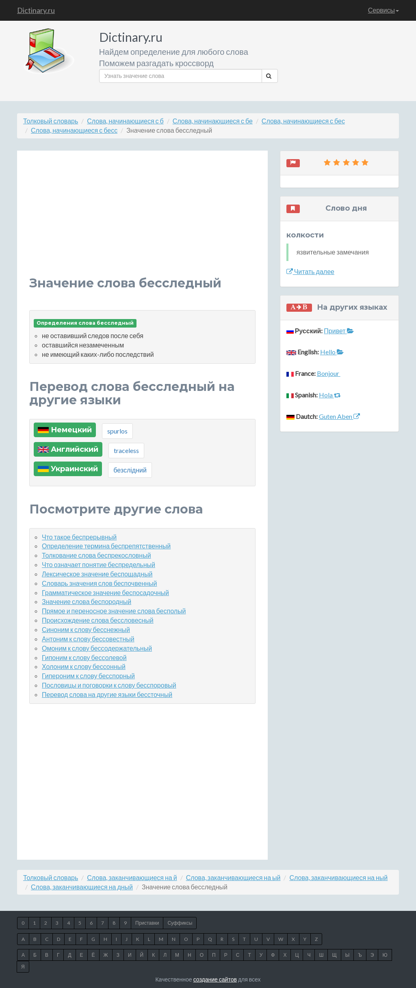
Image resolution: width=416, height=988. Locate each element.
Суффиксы (179, 923)
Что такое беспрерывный (79, 537)
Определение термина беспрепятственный (106, 546)
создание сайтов (215, 979)
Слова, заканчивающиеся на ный (338, 877)
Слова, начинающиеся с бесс (74, 130)
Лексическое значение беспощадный (97, 574)
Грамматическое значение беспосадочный (105, 592)
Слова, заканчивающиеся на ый (233, 877)
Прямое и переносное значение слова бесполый (114, 611)
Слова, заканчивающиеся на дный (82, 887)
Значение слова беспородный (86, 601)
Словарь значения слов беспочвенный (99, 583)
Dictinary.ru (36, 10)
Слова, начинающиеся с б (125, 121)
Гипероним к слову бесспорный (88, 676)
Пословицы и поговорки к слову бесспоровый (109, 685)
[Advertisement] (142, 219)
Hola (330, 395)
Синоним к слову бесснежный (86, 629)
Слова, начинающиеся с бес (303, 121)
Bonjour (328, 373)
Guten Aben (339, 416)
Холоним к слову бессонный (84, 666)
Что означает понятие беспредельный (98, 564)
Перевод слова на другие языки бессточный (107, 694)
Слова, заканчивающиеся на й (132, 877)
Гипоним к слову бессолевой (84, 657)
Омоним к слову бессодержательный (97, 648)
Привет (338, 330)
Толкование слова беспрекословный (96, 555)
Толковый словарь (50, 121)
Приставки (147, 923)
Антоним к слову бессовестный (88, 639)
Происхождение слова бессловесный (98, 620)
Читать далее (310, 271)
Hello (332, 352)
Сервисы (383, 10)
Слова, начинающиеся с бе (213, 121)
